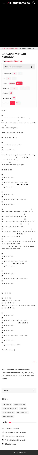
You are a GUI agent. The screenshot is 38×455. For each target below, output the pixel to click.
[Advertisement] (19, 27)
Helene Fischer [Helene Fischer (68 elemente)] (19, 404)
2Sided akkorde (10, 444)
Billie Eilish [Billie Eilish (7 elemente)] (7, 404)
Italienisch (12, 83)
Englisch (19, 83)
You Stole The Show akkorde (15, 432)
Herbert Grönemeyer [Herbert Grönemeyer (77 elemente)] (10, 408)
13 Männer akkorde (12, 428)
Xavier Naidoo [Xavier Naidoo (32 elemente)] (8, 416)
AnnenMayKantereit (13, 61)
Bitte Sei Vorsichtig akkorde (15, 436)
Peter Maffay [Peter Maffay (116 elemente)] (8, 412)
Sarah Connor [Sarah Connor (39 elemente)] (22, 412)
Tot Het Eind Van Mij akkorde (15, 440)
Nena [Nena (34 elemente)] (23, 408)
